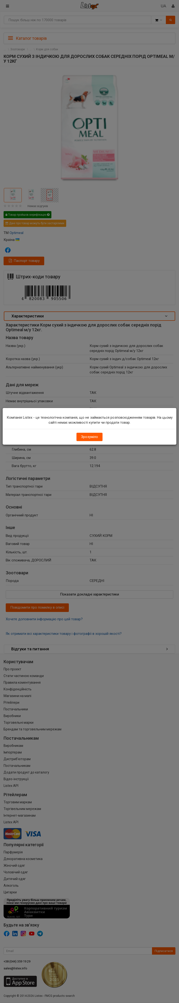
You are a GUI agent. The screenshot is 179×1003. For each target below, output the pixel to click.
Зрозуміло (89, 437)
